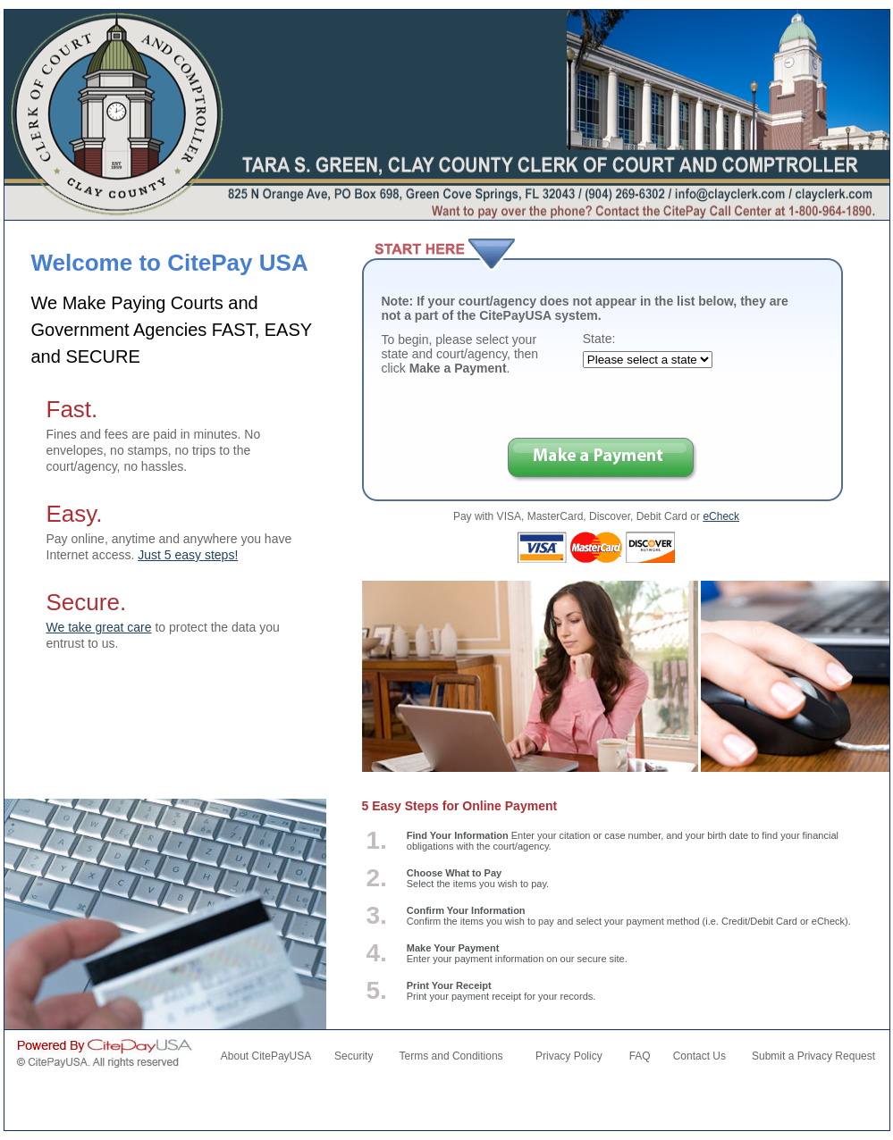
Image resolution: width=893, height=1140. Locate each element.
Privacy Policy (568, 1056)
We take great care (99, 627)
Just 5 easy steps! (188, 555)
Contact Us (699, 1056)
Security (353, 1056)
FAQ (640, 1056)
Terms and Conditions (451, 1056)
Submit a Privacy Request (813, 1056)
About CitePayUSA (266, 1056)
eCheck (721, 516)
